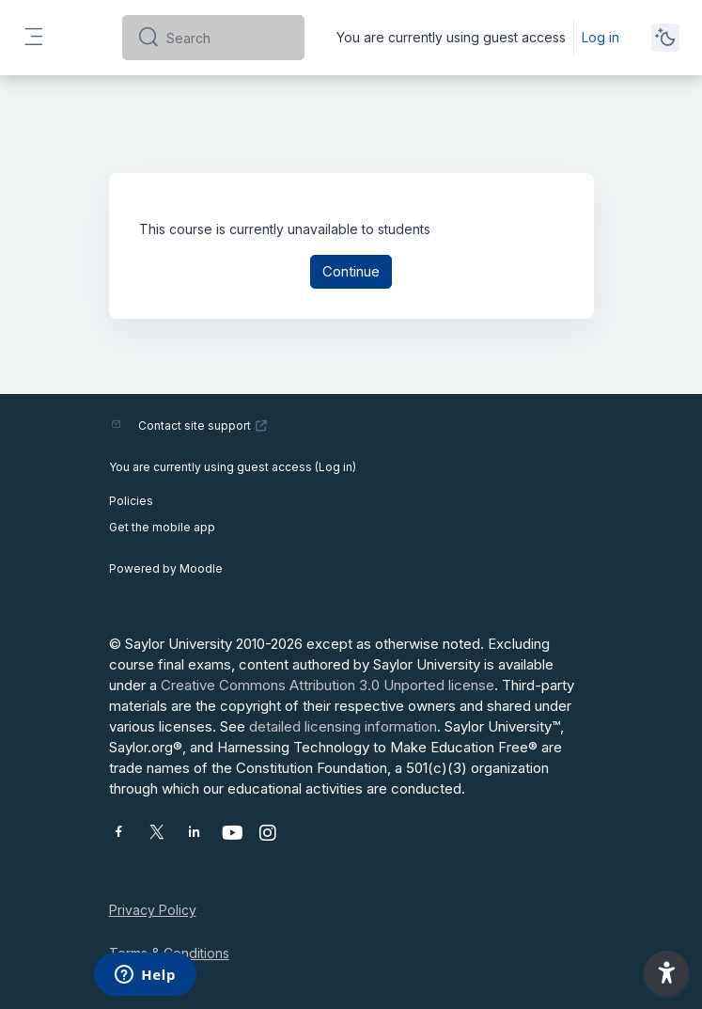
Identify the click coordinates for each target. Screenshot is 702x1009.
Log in (600, 37)
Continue (351, 271)
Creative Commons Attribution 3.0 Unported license (327, 685)
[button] (666, 973)
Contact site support (203, 425)
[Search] (227, 37)
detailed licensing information (343, 726)
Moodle (201, 568)
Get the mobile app (162, 527)
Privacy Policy (152, 910)
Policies (131, 501)
